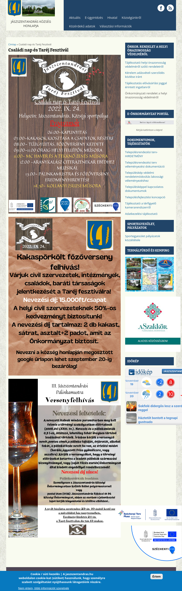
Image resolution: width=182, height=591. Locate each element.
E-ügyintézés (94, 17)
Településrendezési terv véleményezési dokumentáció (145, 164)
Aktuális (73, 18)
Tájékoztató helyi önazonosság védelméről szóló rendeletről (145, 65)
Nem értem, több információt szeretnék (43, 588)
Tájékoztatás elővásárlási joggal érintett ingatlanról (146, 85)
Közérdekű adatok (81, 27)
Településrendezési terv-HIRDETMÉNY (141, 154)
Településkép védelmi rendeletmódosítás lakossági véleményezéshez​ (144, 177)
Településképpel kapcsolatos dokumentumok (144, 189)
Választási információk (115, 27)
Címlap (12, 44)
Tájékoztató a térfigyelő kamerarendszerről (140, 205)
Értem (156, 576)
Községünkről (130, 18)
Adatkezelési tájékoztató (141, 214)
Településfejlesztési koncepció (145, 197)
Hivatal (112, 17)
